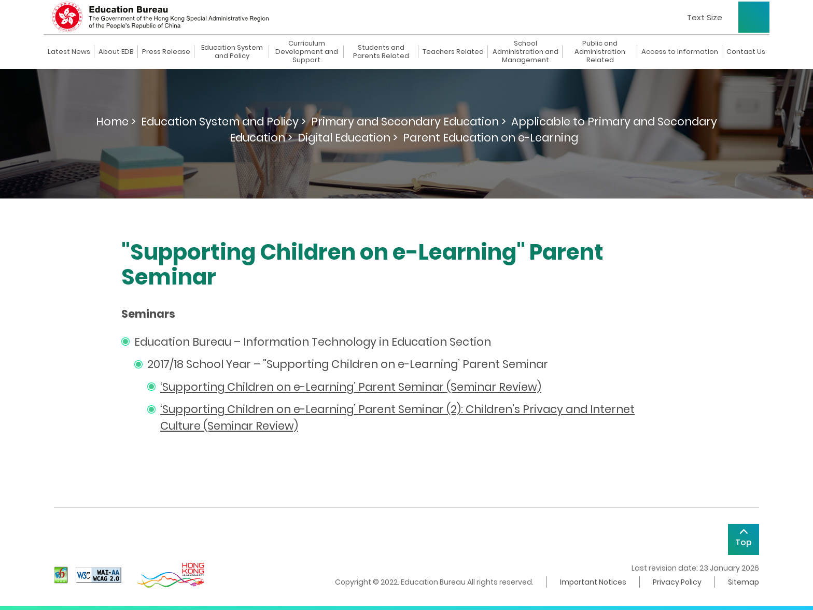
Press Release (166, 52)
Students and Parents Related (381, 52)
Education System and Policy (232, 52)
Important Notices (593, 582)
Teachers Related (453, 52)
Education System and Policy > (223, 121)
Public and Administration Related (599, 51)
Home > (116, 121)
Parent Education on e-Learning (490, 137)
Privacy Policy (677, 582)
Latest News (69, 52)
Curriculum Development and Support (306, 51)
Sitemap (743, 582)
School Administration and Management (525, 51)
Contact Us (745, 52)
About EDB (116, 52)
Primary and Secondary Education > (408, 121)
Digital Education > (348, 137)
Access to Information (679, 52)
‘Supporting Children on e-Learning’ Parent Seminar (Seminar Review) (350, 386)
